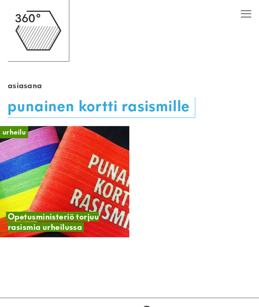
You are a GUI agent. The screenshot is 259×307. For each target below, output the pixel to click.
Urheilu (14, 132)
